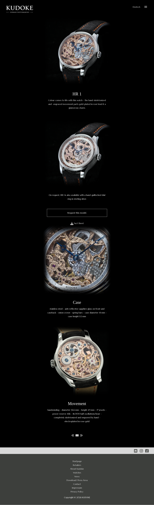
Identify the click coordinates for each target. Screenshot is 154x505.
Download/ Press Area (77, 480)
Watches (77, 472)
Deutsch (136, 7)
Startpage (77, 461)
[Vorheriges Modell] (72, 435)
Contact (77, 484)
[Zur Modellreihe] (77, 435)
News (77, 476)
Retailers (77, 465)
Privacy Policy (77, 491)
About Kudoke (77, 469)
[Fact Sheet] (77, 223)
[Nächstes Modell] (81, 435)
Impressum (77, 488)
